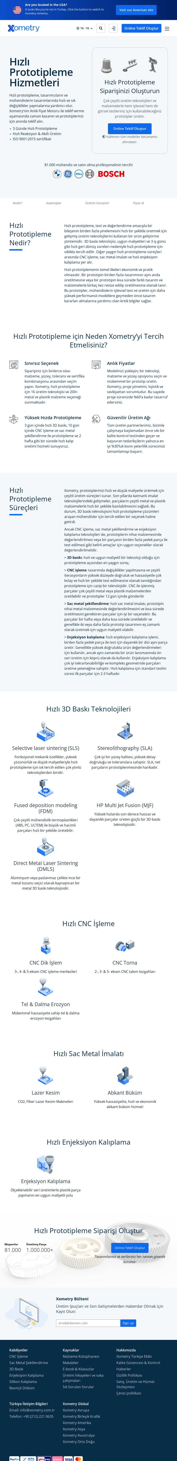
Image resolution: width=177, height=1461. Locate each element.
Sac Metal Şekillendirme (28, 1317)
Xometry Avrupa (76, 1364)
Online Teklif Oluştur (129, 129)
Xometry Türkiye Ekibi (134, 1311)
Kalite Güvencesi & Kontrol (138, 1317)
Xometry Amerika (77, 1377)
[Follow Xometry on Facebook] (135, 1437)
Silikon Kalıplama (23, 1336)
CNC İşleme (18, 1311)
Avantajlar (53, 203)
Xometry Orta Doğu (79, 1396)
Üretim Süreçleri (97, 203)
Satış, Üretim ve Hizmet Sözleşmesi (135, 1339)
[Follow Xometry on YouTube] (149, 1437)
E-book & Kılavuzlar (78, 1323)
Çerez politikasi (128, 1347)
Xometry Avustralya (79, 1390)
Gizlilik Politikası (129, 1329)
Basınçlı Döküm (22, 1342)
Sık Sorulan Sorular (78, 1341)
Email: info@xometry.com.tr (32, 1364)
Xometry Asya (74, 1383)
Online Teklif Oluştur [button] (141, 28)
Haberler (123, 1323)
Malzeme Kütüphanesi (81, 1311)
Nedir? (17, 203)
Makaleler (71, 1317)
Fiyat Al (138, 203)
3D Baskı (16, 1323)
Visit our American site (136, 10)
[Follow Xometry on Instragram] (142, 1437)
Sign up (128, 1277)
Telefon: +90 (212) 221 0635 (31, 1371)
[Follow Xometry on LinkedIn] (157, 1437)
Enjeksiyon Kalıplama (26, 1329)
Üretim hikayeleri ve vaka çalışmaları (83, 1332)
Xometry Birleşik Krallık (81, 1371)
